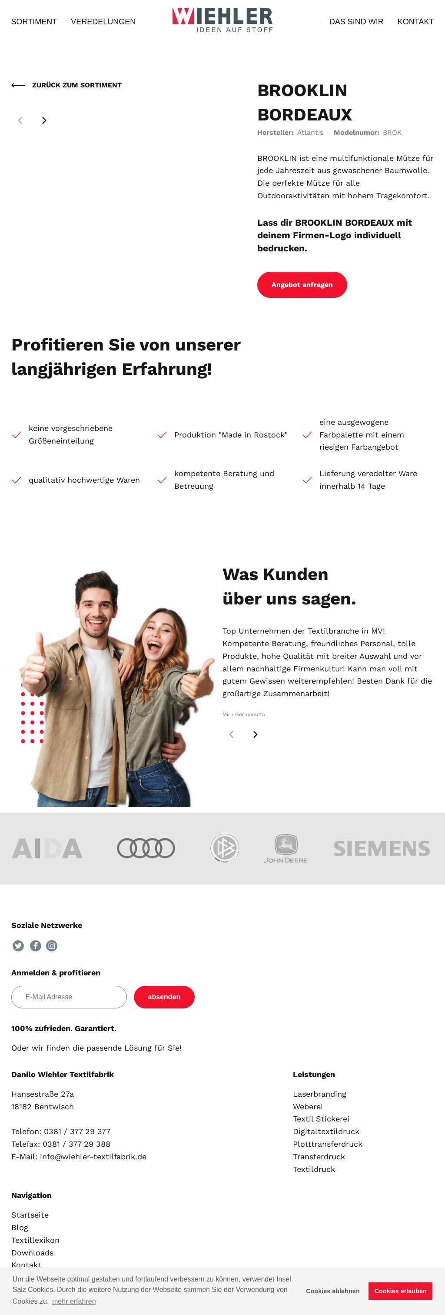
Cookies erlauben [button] (401, 1291)
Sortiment (34, 21)
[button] (44, 120)
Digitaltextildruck (326, 1131)
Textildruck (314, 1169)
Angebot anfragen (302, 284)
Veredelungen (103, 21)
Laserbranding (319, 1093)
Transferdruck (319, 1156)
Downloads (32, 1252)
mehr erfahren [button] (74, 1301)
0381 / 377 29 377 (77, 1131)
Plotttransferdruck (327, 1143)
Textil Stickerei (321, 1118)
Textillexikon (35, 1240)
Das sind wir (356, 21)
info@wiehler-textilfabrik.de (93, 1156)
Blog (19, 1227)
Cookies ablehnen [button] (332, 1291)
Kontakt (416, 21)
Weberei (308, 1106)
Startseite (30, 1214)
